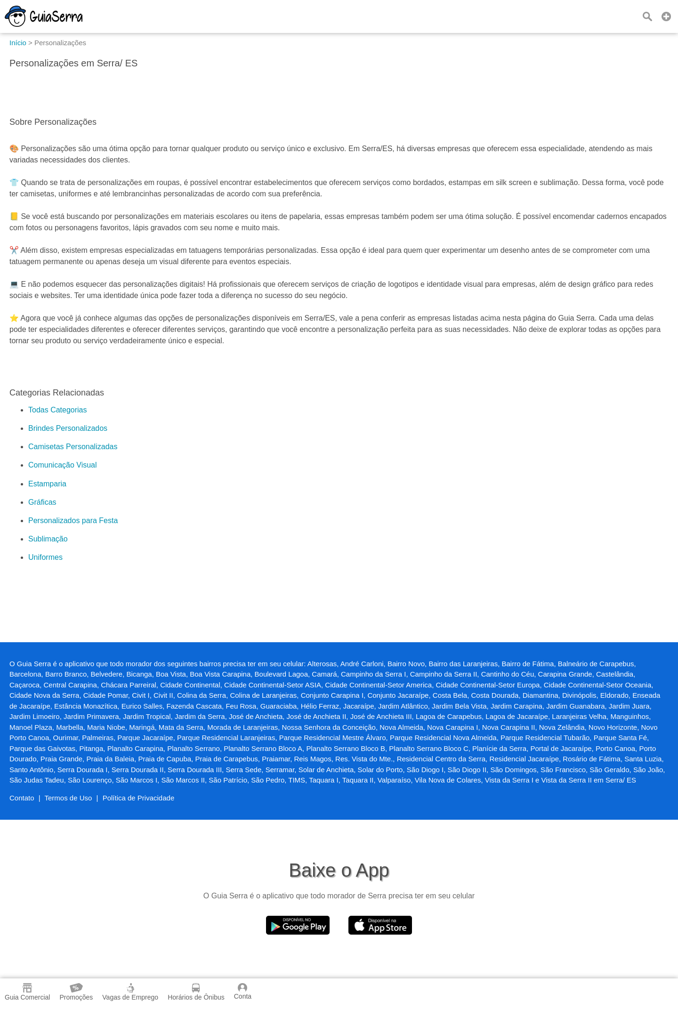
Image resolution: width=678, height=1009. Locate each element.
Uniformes (45, 557)
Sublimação (48, 539)
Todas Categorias (57, 410)
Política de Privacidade (139, 798)
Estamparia (47, 484)
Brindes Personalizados (67, 428)
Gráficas (42, 502)
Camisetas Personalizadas (72, 447)
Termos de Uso (68, 798)
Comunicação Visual (62, 465)
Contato (21, 798)
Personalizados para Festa (73, 521)
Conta (242, 991)
